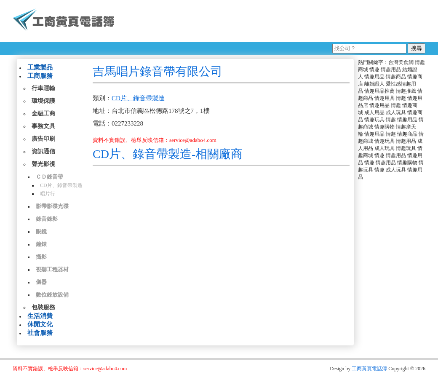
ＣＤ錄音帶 (49, 177)
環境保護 (43, 101)
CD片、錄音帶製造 (61, 185)
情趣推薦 (406, 91)
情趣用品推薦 (379, 91)
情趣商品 (396, 77)
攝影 (41, 257)
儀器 (41, 282)
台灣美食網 (401, 62)
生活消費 (40, 316)
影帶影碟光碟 (52, 206)
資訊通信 (43, 151)
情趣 (374, 69)
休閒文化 (40, 324)
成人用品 (374, 112)
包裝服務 (43, 307)
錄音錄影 (47, 219)
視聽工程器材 (52, 269)
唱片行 (47, 194)
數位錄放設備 (52, 294)
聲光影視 (43, 164)
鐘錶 (41, 244)
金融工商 (43, 113)
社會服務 (40, 332)
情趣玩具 (374, 120)
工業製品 (40, 67)
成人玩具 (396, 112)
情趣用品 (391, 69)
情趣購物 (384, 127)
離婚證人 (374, 84)
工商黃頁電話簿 (369, 369)
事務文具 (43, 126)
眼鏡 (41, 231)
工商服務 (40, 75)
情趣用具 (384, 98)
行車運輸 (43, 88)
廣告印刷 (43, 139)
